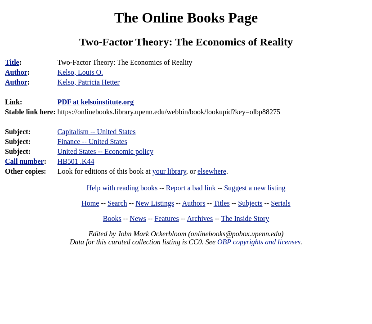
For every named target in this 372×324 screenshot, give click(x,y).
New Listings (154, 203)
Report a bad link (191, 188)
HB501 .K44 (76, 161)
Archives (200, 218)
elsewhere (211, 171)
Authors (194, 203)
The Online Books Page (186, 17)
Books (112, 218)
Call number (24, 161)
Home (90, 203)
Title (12, 62)
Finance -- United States (92, 141)
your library (169, 171)
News (138, 218)
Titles (222, 203)
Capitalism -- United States (97, 131)
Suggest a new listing (254, 188)
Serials (281, 203)
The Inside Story (245, 218)
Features (166, 218)
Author (16, 72)
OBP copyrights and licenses (258, 242)
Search (117, 203)
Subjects (250, 203)
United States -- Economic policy (105, 151)
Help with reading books (121, 188)
